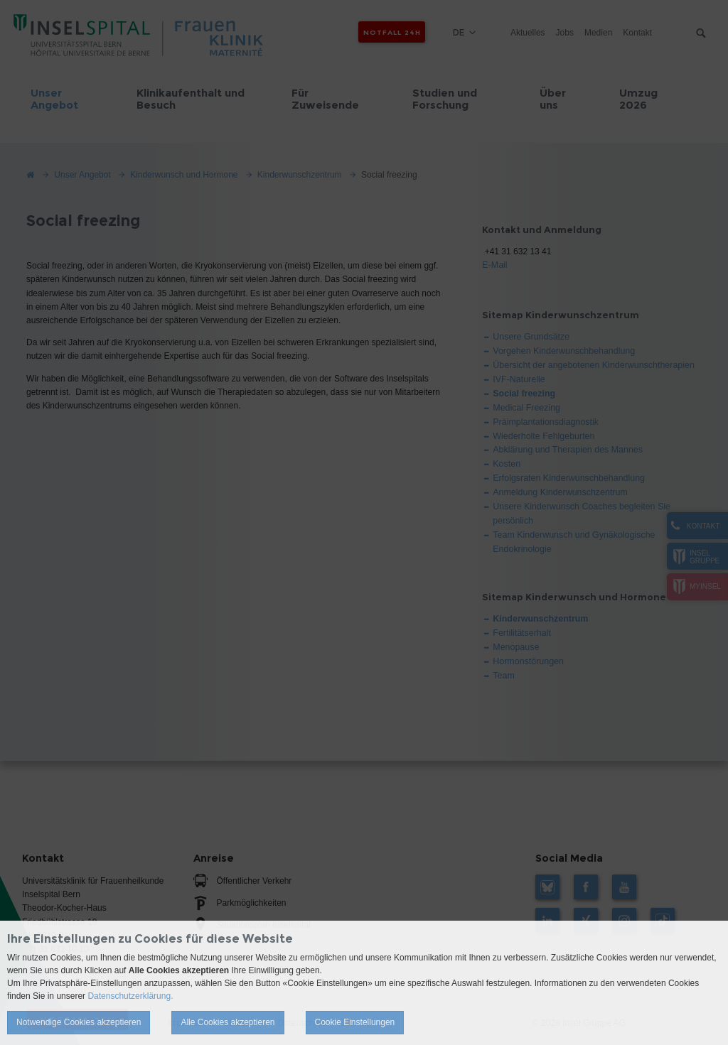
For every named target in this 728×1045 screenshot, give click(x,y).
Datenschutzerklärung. (130, 996)
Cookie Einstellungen (355, 1022)
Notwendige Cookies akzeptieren (78, 1022)
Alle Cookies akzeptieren (227, 1022)
